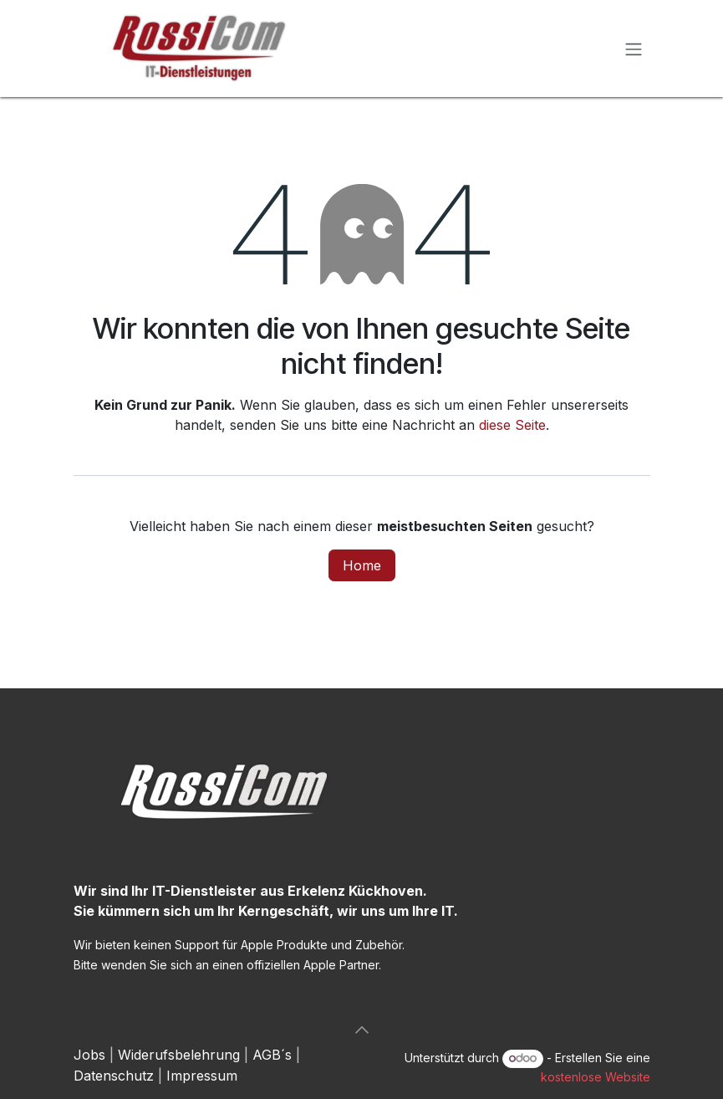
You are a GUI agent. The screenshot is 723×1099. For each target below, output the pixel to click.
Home (362, 565)
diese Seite (512, 425)
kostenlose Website (595, 1077)
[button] (362, 1030)
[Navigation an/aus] (633, 48)
